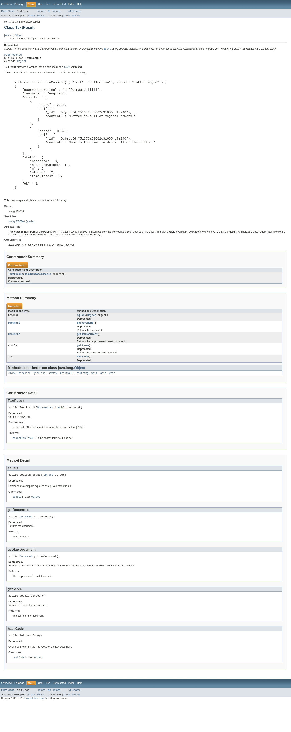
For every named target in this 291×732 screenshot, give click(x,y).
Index (71, 4)
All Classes (74, 11)
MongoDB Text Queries (21, 244)
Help (79, 4)
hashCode (83, 382)
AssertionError (23, 464)
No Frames (54, 11)
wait (94, 398)
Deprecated (59, 4)
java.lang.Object (13, 35)
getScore (83, 370)
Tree (47, 4)
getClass (39, 398)
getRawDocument (87, 358)
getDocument (85, 346)
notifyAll (67, 398)
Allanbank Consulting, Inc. (36, 728)
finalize (25, 398)
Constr (31, 15)
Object (22, 63)
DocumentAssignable (37, 297)
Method (40, 15)
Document (14, 346)
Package (19, 4)
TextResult (15, 297)
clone (12, 398)
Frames (41, 11)
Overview (6, 4)
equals (81, 338)
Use (40, 4)
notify (52, 398)
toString (82, 398)
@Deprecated (13, 55)
